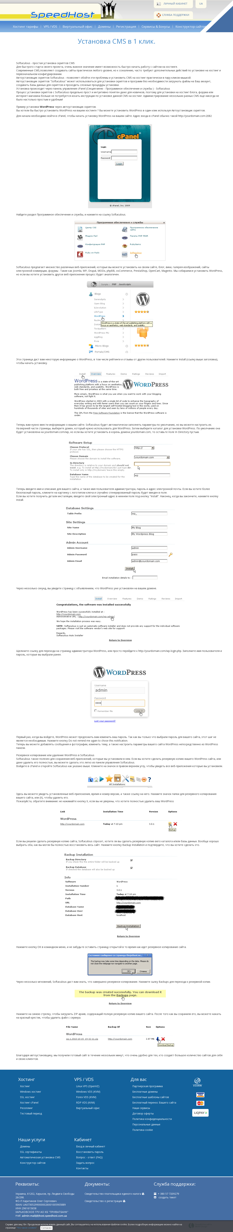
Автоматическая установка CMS (40, 1157)
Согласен (46, 1227)
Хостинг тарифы (25, 26)
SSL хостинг (27, 1097)
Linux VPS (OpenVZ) (87, 1086)
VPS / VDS (50, 26)
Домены (104, 26)
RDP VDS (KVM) (85, 1102)
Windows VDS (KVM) (88, 1091)
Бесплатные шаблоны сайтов (150, 1097)
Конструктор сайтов (190, 26)
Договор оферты (143, 1113)
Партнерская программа (147, 1086)
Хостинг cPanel (29, 1102)
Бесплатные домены (145, 1091)
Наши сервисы (141, 1108)
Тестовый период (31, 1113)
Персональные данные (146, 1124)
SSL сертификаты (31, 1152)
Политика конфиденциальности (152, 1119)
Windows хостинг (30, 1091)
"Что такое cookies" (26, 1227)
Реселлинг (26, 1108)
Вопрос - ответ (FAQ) (89, 1157)
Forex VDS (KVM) (86, 1097)
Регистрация (126, 26)
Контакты (82, 1168)
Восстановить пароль (90, 1152)
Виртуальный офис (77, 26)
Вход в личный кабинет (90, 1146)
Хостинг (25, 1086)
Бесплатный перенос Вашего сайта (154, 1102)
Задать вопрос (85, 1162)
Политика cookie (142, 1130)
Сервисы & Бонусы (156, 26)
